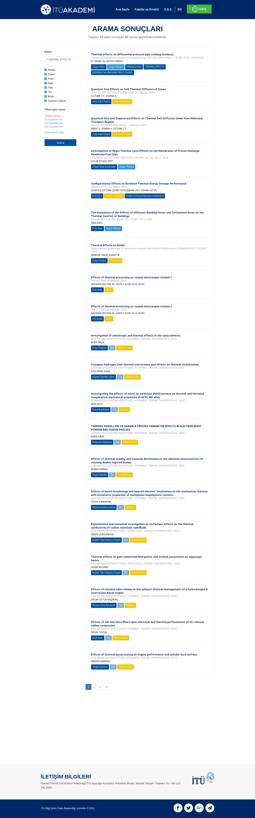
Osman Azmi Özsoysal (104, 605)
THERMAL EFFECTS (154, 66)
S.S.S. (168, 9)
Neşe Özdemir (99, 347)
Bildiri (51, 96)
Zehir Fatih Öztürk (101, 101)
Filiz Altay (97, 289)
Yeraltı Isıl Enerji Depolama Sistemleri (144, 195)
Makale (52, 69)
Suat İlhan (98, 637)
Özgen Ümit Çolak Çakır (104, 166)
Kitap (50, 83)
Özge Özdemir (100, 474)
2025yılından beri (53, 123)
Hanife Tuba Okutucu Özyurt (106, 539)
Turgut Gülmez (100, 666)
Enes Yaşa (97, 228)
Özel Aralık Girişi (54, 132)
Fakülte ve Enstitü (147, 9)
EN (180, 9)
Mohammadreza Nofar (104, 507)
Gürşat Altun (99, 66)
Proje (51, 78)
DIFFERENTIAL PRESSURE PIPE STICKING (112, 72)
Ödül (50, 87)
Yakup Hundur (99, 260)
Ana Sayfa (122, 9)
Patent (51, 74)
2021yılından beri (53, 126)
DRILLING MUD (134, 66)
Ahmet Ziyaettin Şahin (103, 376)
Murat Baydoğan (101, 409)
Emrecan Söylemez (102, 442)
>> (106, 686)
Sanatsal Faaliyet (57, 100)
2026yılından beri (53, 119)
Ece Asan (97, 195)
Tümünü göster (52, 116)
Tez (50, 91)
